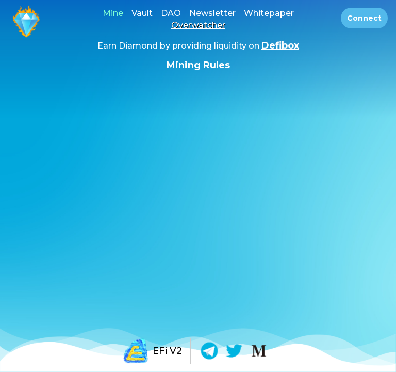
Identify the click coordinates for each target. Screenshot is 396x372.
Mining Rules (198, 65)
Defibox (280, 45)
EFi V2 (152, 351)
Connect (364, 18)
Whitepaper (269, 13)
